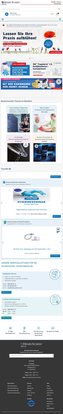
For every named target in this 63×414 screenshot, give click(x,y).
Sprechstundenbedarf (13, 390)
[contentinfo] (57, 4)
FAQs (48, 386)
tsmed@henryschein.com (14, 288)
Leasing (29, 390)
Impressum (50, 401)
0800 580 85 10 (12, 284)
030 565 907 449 (12, 286)
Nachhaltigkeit (50, 408)
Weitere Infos (6, 292)
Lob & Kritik (50, 390)
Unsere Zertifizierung (12, 388)
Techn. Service (31, 393)
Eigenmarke (30, 388)
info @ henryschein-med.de (33, 377)
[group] (31, 45)
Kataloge (29, 395)
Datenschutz (50, 403)
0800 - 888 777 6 (33, 372)
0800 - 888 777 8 (33, 375)
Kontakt (49, 388)
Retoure (49, 395)
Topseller (6, 169)
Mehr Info (56, 216)
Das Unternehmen (12, 386)
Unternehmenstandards (13, 393)
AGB (48, 406)
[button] (53, 2)
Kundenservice (38, 26)
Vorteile (29, 386)
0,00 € (52, 14)
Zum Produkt (55, 255)
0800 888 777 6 (12, 309)
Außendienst (50, 393)
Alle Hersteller (55, 176)
